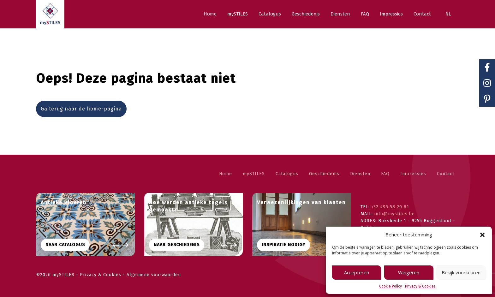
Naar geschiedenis (177, 244)
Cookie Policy (390, 286)
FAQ (385, 173)
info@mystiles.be (394, 214)
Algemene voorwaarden (154, 274)
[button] (482, 235)
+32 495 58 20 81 (390, 207)
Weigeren (408, 272)
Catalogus (287, 173)
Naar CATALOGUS (65, 244)
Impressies (413, 173)
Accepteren (356, 272)
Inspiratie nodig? (283, 244)
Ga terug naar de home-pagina (81, 109)
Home (225, 173)
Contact (445, 173)
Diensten (360, 173)
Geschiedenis (324, 173)
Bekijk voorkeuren (461, 272)
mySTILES (254, 173)
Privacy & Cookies (420, 286)
